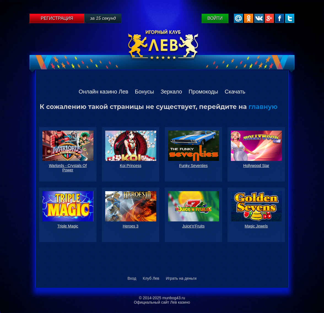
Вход (132, 278)
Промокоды (203, 92)
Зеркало (171, 92)
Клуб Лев (151, 278)
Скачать (235, 92)
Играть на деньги (181, 278)
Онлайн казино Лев (103, 92)
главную (263, 107)
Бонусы (144, 92)
